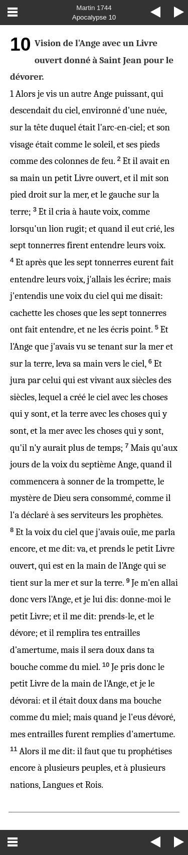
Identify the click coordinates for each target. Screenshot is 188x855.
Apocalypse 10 (94, 17)
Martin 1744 (93, 8)
